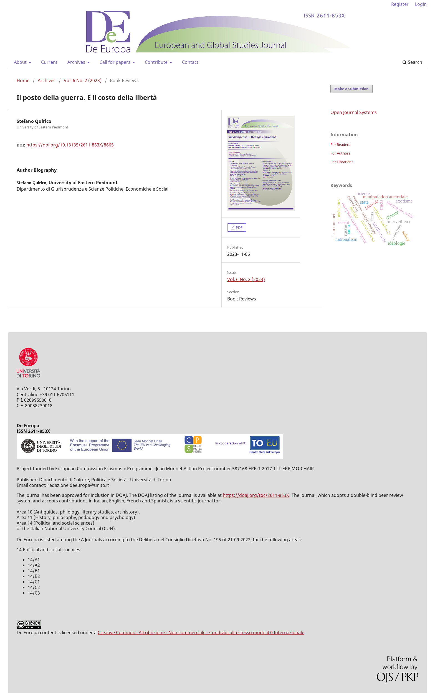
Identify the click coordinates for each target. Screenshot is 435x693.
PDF (238, 227)
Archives (76, 62)
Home (23, 80)
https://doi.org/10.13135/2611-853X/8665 (70, 145)
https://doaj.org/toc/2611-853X (256, 495)
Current (49, 62)
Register (400, 4)
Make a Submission (351, 88)
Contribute (157, 62)
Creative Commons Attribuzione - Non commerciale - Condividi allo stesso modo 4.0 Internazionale (201, 632)
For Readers (340, 144)
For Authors (340, 153)
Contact (190, 62)
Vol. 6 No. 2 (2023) (83, 80)
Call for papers (115, 62)
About (21, 62)
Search (412, 62)
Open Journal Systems (353, 112)
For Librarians (341, 161)
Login (421, 4)
